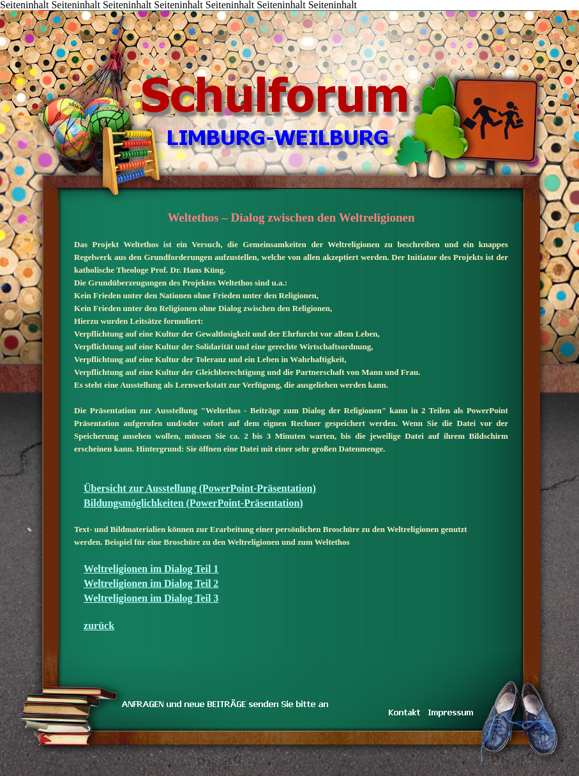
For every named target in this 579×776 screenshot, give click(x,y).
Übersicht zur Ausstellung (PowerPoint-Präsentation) (200, 488)
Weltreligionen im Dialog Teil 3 (151, 598)
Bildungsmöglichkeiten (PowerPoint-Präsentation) (193, 503)
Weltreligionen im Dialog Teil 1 (151, 568)
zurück (99, 625)
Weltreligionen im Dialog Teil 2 (151, 583)
